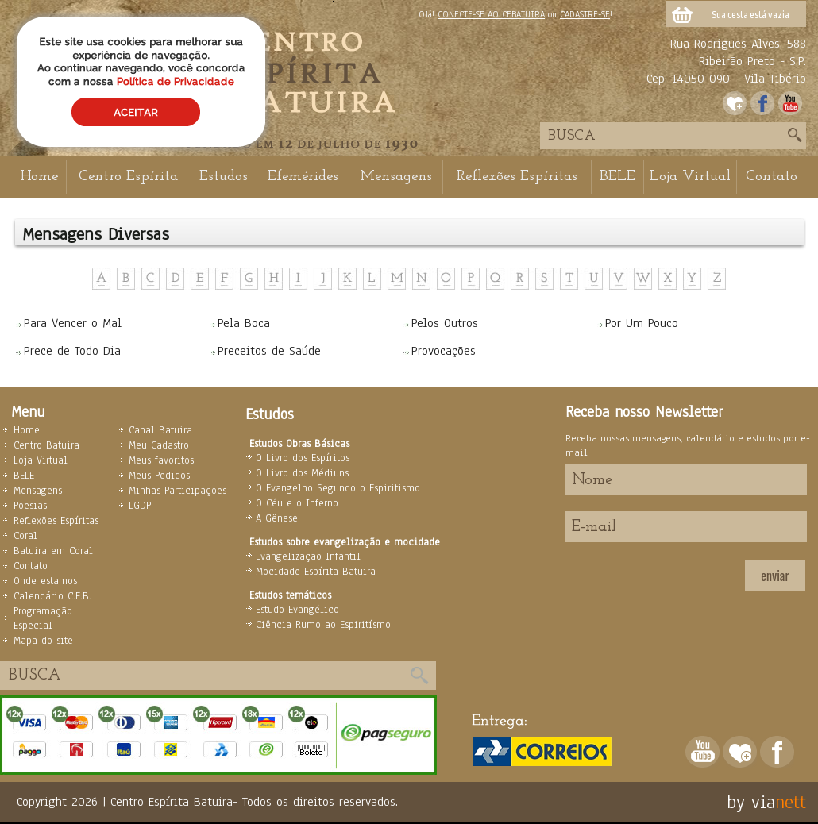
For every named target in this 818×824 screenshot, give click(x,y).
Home (39, 176)
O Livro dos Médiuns (302, 473)
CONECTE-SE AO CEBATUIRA (491, 14)
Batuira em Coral (53, 551)
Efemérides (303, 176)
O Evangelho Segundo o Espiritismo (338, 488)
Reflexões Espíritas (517, 176)
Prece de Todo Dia (72, 351)
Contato (771, 176)
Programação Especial (43, 618)
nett (790, 801)
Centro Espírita (128, 176)
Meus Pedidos (159, 475)
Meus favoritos (161, 460)
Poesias (30, 506)
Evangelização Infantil (308, 556)
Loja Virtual (690, 176)
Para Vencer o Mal (73, 323)
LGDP (140, 506)
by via (751, 801)
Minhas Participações (177, 490)
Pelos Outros (444, 323)
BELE (617, 176)
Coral (25, 536)
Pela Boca (244, 323)
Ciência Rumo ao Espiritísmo (323, 625)
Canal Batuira (160, 430)
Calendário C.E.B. (52, 596)
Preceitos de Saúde (269, 351)
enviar (775, 575)
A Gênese (277, 518)
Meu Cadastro (159, 445)
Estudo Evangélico (297, 610)
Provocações (443, 351)
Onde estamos (45, 581)
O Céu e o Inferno (297, 503)
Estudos (224, 176)
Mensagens (396, 176)
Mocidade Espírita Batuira (316, 571)
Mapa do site (43, 640)
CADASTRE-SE (585, 14)
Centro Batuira (46, 445)
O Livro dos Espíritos (302, 458)
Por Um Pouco (641, 323)
